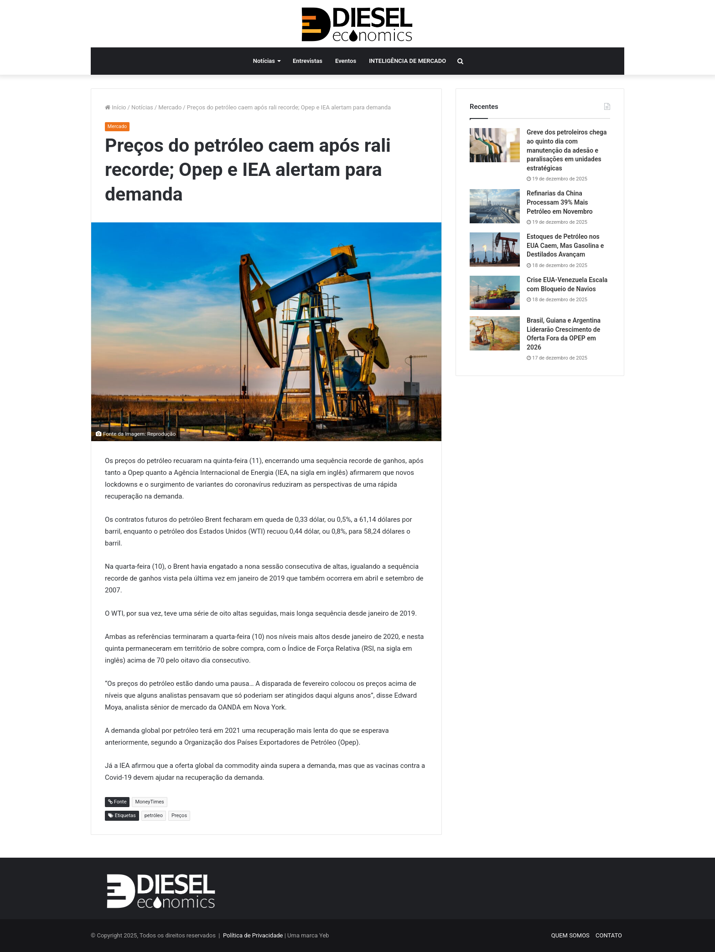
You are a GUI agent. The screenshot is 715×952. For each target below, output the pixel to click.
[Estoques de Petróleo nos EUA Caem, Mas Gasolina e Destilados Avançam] (495, 249)
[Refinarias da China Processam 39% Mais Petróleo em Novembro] (495, 206)
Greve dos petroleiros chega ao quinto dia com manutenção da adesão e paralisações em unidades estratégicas (567, 150)
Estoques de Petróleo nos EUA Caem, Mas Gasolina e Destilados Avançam (565, 245)
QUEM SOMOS (570, 935)
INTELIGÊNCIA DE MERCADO (407, 60)
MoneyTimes (149, 802)
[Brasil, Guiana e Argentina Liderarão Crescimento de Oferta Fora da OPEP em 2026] (495, 333)
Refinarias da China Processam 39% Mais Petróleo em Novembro (560, 202)
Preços (179, 815)
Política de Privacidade (253, 935)
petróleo (154, 815)
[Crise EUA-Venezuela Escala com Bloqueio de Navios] (495, 293)
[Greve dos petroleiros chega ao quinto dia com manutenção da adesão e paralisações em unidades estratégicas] (495, 145)
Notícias (264, 60)
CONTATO (609, 935)
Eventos (345, 60)
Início (115, 107)
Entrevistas (307, 60)
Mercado (169, 107)
